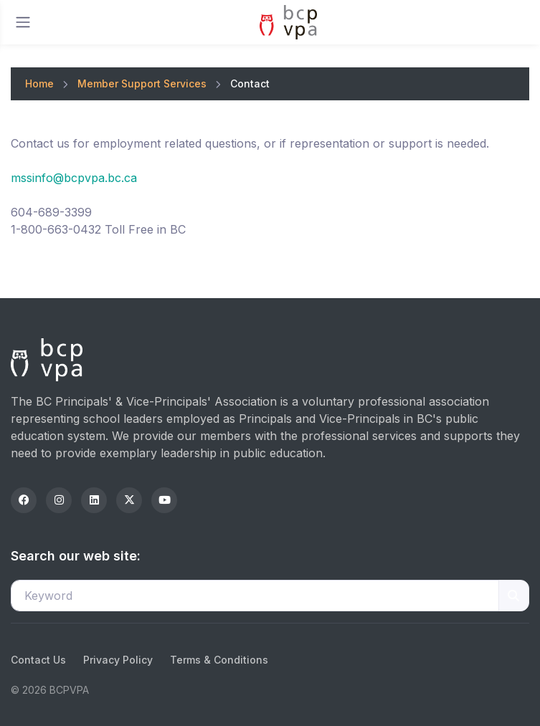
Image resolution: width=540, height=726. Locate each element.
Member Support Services (142, 83)
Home (39, 83)
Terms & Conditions (219, 660)
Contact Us (38, 660)
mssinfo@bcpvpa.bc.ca (74, 178)
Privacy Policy (118, 660)
